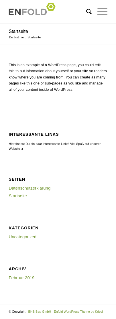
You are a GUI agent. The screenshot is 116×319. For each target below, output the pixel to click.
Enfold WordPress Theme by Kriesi (78, 311)
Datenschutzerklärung (29, 188)
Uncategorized (22, 236)
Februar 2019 (21, 277)
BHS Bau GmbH (39, 311)
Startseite (18, 31)
